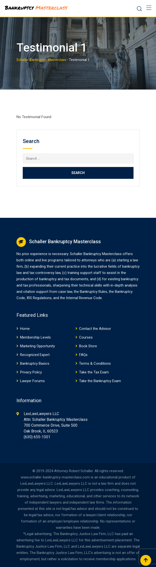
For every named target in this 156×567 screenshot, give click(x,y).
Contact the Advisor (95, 328)
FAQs (83, 355)
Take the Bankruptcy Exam (100, 381)
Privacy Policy (31, 372)
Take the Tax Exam (94, 372)
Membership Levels (35, 337)
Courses (86, 337)
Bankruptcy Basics (34, 363)
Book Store (88, 346)
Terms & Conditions (95, 363)
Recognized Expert (35, 355)
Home (25, 328)
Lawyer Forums (32, 381)
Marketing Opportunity (37, 346)
